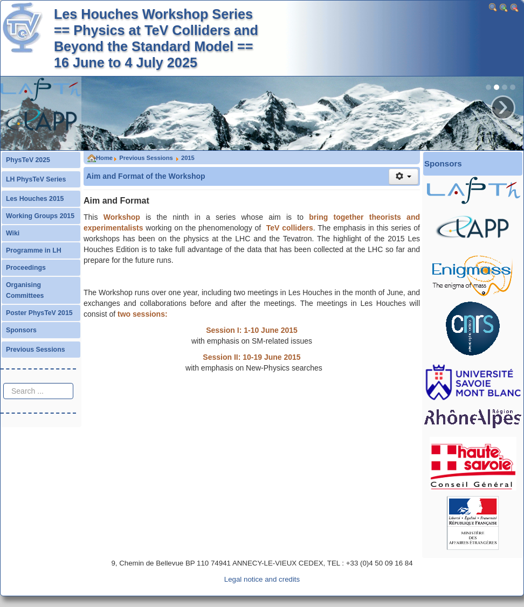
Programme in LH (33, 250)
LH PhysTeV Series (36, 179)
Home (100, 158)
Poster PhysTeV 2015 (39, 313)
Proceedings (26, 267)
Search (3, 372)
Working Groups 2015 (40, 216)
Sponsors (21, 330)
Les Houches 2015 (35, 199)
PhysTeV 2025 (28, 160)
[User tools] (403, 177)
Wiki (12, 233)
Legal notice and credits (262, 579)
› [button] (503, 107)
